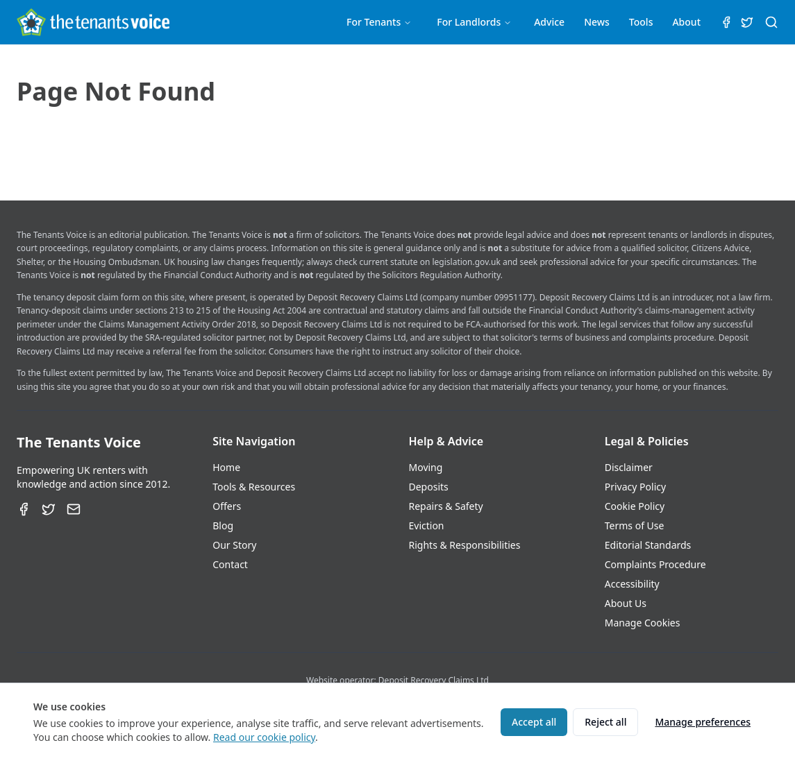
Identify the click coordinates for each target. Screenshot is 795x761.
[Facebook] (24, 509)
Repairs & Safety (446, 506)
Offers (226, 506)
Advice (549, 21)
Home (226, 467)
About (686, 21)
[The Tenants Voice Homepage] (93, 22)
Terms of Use (634, 525)
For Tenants (379, 21)
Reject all (605, 721)
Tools (641, 21)
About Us (625, 603)
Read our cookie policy (264, 737)
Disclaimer (629, 467)
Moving (426, 467)
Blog (222, 525)
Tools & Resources (253, 486)
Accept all (534, 721)
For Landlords (474, 21)
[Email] (74, 509)
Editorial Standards (648, 544)
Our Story (234, 544)
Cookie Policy (634, 506)
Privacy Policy (635, 486)
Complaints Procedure (655, 564)
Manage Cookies (642, 622)
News (597, 21)
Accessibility (632, 583)
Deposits (429, 486)
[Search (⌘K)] (771, 22)
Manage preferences (703, 721)
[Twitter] (49, 509)
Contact (230, 564)
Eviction (426, 525)
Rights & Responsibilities (465, 544)
